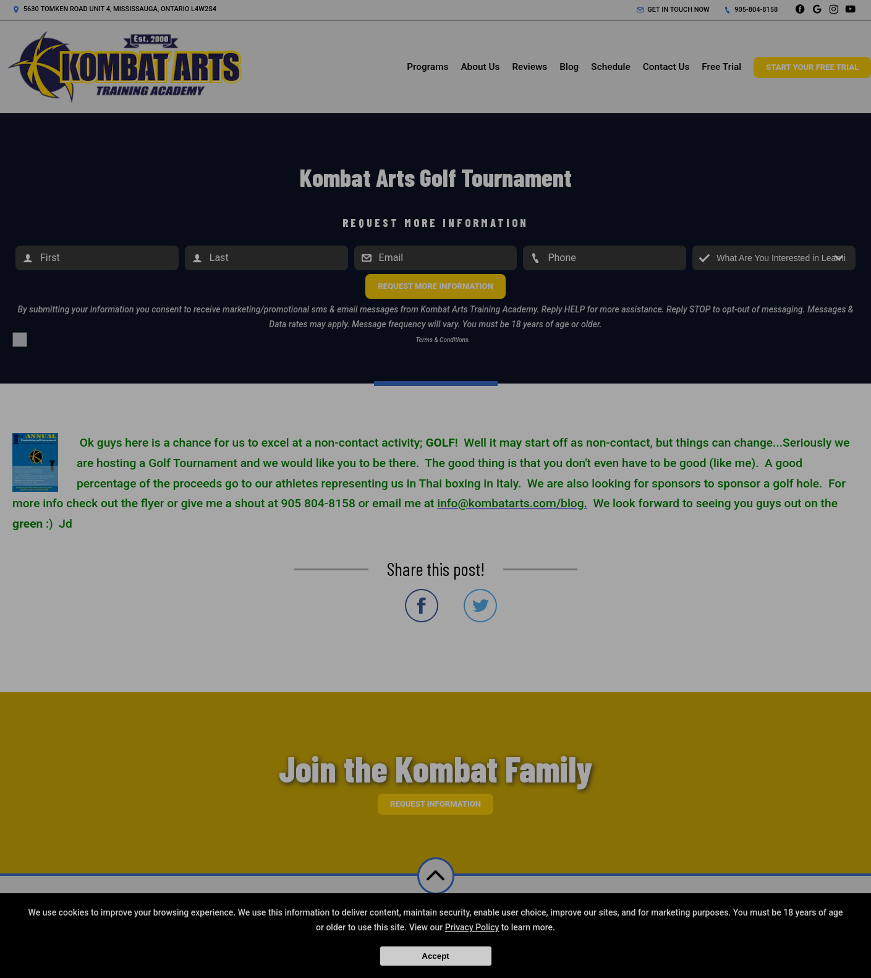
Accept (435, 956)
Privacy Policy (472, 927)
